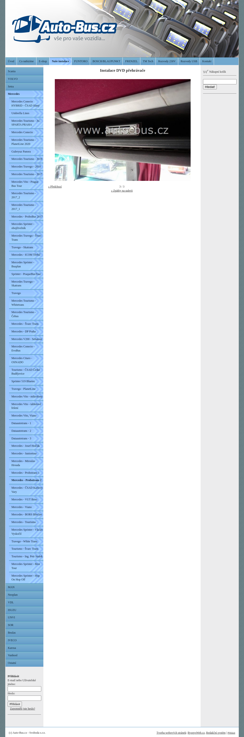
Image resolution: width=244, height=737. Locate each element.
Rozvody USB (189, 61)
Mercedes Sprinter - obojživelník (22, 226)
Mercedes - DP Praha (23, 331)
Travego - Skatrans (22, 247)
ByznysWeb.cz (196, 732)
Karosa (12, 648)
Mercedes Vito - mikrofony (27, 396)
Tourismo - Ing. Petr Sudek (26, 556)
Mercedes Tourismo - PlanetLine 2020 (23, 142)
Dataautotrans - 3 (21, 438)
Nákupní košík (214, 71)
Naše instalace (60, 61)
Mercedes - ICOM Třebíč (26, 254)
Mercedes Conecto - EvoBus (23, 348)
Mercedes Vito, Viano (23, 415)
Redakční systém (216, 732)
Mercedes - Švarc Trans (25, 323)
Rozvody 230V (167, 61)
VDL (11, 602)
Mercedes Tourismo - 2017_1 (23, 207)
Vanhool (12, 655)
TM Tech (148, 61)
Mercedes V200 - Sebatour (26, 339)
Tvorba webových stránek (171, 732)
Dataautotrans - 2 (21, 430)
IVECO (12, 640)
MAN (11, 587)
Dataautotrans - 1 (21, 423)
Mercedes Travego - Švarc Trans (26, 237)
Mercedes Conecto (22, 132)
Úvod (11, 61)
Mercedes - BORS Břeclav (26, 514)
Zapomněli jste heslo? (22, 708)
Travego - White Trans (24, 541)
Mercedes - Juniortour (24, 453)
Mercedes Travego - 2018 (26, 166)
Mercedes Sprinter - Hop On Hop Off (25, 577)
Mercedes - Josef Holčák (25, 445)
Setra (11, 86)
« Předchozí (55, 186)
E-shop (43, 61)
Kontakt (207, 61)
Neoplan (13, 594)
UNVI (11, 617)
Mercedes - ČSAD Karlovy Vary (27, 489)
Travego (16, 293)
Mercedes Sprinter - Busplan (22, 264)
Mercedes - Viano (21, 507)
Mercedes (14, 94)
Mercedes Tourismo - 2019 (26, 159)
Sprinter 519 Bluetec (23, 381)
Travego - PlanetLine (23, 389)
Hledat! (210, 87)
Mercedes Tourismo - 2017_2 (23, 195)
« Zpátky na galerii (122, 190)
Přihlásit (231, 733)
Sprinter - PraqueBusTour (26, 274)
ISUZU (12, 610)
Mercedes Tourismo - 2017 (26, 174)
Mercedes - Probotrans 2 (26, 480)
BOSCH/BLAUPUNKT (106, 61)
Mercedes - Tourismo (23, 522)
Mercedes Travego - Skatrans (22, 283)
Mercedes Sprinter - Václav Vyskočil (27, 531)
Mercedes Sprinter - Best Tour (25, 566)
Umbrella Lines (20, 113)
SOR (10, 625)
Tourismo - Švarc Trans (24, 548)
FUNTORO (80, 61)
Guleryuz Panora (21, 151)
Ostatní (12, 663)
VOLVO (13, 79)
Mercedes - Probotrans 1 (25, 472)
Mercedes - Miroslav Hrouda (23, 463)
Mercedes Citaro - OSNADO (21, 360)
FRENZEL (131, 61)
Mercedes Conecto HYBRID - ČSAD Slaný (25, 103)
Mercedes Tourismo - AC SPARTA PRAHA (25, 123)
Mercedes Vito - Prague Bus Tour (24, 184)
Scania (11, 71)
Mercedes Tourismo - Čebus (23, 314)
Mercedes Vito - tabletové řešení (26, 406)
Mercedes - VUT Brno (24, 499)
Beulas (12, 632)
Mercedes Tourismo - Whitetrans (23, 302)
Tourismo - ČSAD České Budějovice (25, 372)
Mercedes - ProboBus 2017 (27, 216)
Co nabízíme (26, 61)
